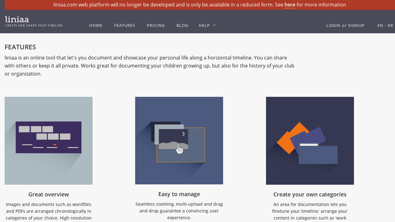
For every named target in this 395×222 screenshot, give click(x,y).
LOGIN (333, 25)
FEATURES (124, 25)
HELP (204, 25)
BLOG (182, 25)
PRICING (156, 25)
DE (390, 25)
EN (380, 25)
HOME (95, 25)
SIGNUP (356, 25)
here (290, 4)
